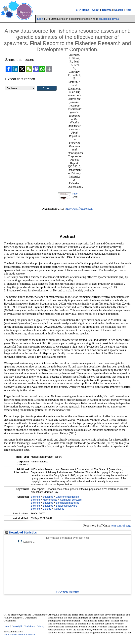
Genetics (59, 508)
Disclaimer (29, 626)
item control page (121, 525)
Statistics (48, 496)
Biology (47, 508)
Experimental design (67, 496)
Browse (107, 9)
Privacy (40, 626)
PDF (75, 193)
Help (128, 9)
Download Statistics (21, 532)
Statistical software (66, 505)
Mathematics (50, 499)
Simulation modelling (67, 502)
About (96, 9)
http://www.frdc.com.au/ (79, 208)
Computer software (71, 499)
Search (118, 9)
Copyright (17, 626)
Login (40, 18)
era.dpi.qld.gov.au (109, 18)
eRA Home (82, 9)
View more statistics (67, 591)
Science (35, 496)
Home (7, 626)
